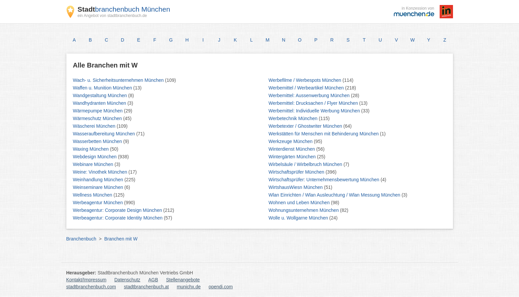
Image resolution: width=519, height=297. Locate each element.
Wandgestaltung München (100, 95)
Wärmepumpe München (98, 110)
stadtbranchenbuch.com (91, 286)
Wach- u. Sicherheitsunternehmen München (119, 80)
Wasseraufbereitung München (104, 133)
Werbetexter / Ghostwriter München (306, 126)
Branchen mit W (121, 238)
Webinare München (94, 164)
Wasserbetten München (98, 141)
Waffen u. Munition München (103, 87)
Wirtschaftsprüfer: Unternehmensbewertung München (325, 179)
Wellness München (93, 195)
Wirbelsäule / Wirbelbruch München (306, 164)
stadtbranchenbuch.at (146, 286)
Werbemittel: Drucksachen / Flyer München (314, 103)
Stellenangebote (183, 279)
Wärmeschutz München (98, 118)
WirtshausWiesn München (296, 187)
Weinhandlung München (99, 179)
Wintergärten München (293, 156)
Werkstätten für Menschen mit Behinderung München (324, 133)
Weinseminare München (99, 187)
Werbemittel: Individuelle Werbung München (315, 110)
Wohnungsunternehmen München (304, 210)
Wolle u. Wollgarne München (299, 218)
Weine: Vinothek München (101, 172)
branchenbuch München (124, 9)
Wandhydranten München (100, 103)
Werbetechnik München (294, 118)
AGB (153, 279)
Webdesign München (95, 156)
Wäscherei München (95, 126)
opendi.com (221, 286)
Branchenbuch (81, 238)
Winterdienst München (292, 149)
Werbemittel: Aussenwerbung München (310, 95)
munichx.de (189, 286)
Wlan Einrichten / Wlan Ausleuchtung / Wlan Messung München (335, 195)
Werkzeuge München (291, 141)
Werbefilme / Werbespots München (306, 80)
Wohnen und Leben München (300, 202)
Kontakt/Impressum (86, 279)
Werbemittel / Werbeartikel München (307, 87)
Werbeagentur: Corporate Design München (118, 210)
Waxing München (91, 149)
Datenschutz (127, 279)
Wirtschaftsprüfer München (297, 172)
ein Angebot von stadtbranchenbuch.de (112, 15)
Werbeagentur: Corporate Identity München (118, 218)
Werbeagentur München (98, 202)
